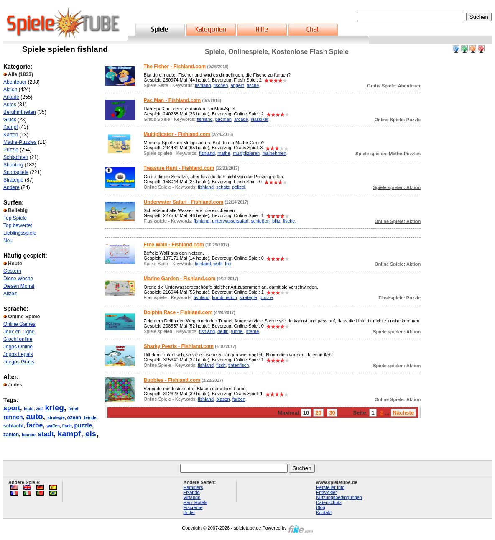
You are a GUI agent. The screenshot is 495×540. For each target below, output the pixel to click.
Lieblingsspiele (19, 233)
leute (28, 409)
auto (34, 416)
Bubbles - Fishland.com (171, 380)
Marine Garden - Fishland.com (179, 279)
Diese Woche (18, 279)
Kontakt (324, 512)
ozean (74, 417)
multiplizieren (246, 153)
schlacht (13, 426)
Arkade (11, 97)
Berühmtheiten (19, 112)
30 (332, 412)
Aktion (10, 89)
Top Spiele (15, 218)
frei (228, 263)
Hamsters (193, 487)
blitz (276, 220)
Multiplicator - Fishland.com (176, 134)
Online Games (19, 324)
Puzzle (10, 150)
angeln (237, 85)
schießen (260, 220)
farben (238, 399)
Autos (9, 104)
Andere (11, 187)
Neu (8, 240)
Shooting (13, 165)
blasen (223, 399)
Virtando (192, 497)
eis (90, 433)
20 (318, 412)
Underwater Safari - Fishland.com (183, 202)
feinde (90, 417)
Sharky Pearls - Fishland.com (178, 346)
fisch (67, 426)
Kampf (10, 127)
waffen (53, 426)
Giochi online (17, 339)
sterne (252, 331)
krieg (54, 407)
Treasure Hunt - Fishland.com (178, 168)
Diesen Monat (18, 286)
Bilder (189, 512)
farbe (34, 425)
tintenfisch (238, 365)
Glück (9, 120)
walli (217, 263)
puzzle (83, 425)
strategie (56, 417)
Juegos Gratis (18, 362)
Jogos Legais (18, 354)
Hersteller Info (330, 487)
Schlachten (15, 157)
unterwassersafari (230, 220)
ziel (39, 409)
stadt (46, 434)
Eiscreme (193, 507)
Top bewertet (17, 225)
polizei (238, 186)
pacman (223, 119)
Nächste (403, 412)
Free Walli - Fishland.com (173, 245)
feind (73, 409)
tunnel (237, 331)
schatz (223, 186)
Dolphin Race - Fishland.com (177, 312)
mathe (223, 153)
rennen (13, 417)
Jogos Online (18, 347)
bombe (29, 435)
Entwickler (326, 492)
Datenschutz (329, 502)
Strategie (13, 180)
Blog (320, 507)
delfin (222, 331)
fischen (220, 85)
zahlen (11, 435)
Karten (10, 135)
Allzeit (10, 294)
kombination (224, 297)
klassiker (259, 119)
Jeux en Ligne (19, 332)
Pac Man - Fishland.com (172, 100)
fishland (203, 85)
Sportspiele (15, 172)
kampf (69, 433)
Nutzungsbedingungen (339, 497)
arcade (241, 119)
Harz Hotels (195, 502)
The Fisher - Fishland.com (174, 66)
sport (11, 408)
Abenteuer (14, 82)
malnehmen (274, 153)
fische (253, 85)
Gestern (12, 271)
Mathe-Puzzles (19, 142)
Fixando (192, 492)
